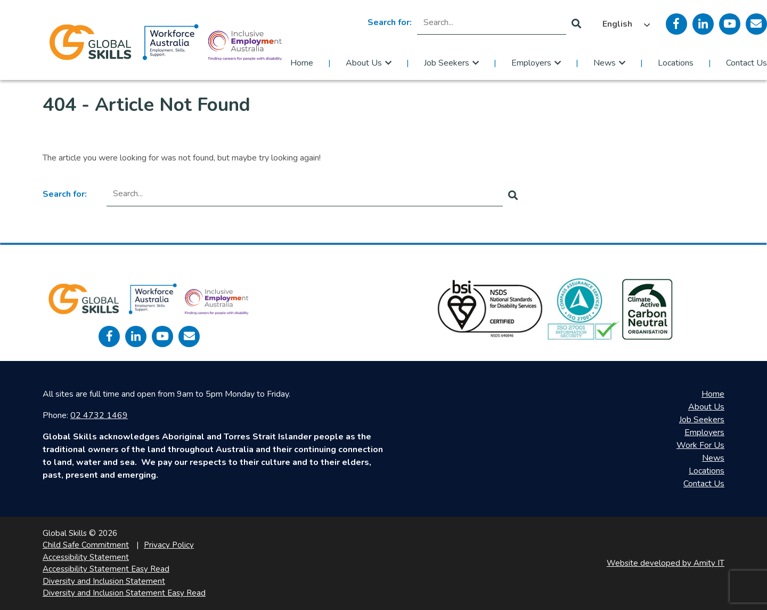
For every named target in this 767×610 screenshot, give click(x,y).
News (604, 63)
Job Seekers (446, 63)
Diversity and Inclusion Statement (104, 581)
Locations (675, 63)
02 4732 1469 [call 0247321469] (99, 415)
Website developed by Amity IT (665, 563)
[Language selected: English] (623, 24)
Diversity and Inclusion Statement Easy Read (124, 593)
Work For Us (700, 445)
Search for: (390, 22)
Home (301, 63)
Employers (531, 63)
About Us (364, 63)
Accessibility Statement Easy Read (106, 569)
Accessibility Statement (86, 557)
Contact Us (746, 63)
